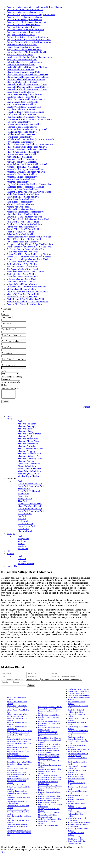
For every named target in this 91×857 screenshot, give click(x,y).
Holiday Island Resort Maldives (49, 749)
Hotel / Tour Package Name (13, 359)
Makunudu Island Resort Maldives (49, 815)
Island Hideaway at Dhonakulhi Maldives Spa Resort (48, 760)
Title (3, 311)
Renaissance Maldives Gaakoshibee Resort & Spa (77, 741)
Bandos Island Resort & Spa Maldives (19, 764)
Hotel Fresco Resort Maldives (48, 751)
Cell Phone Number (11, 341)
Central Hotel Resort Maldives (17, 794)
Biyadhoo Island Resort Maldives (18, 781)
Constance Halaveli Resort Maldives (19, 833)
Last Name (7, 323)
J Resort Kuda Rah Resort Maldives (50, 772)
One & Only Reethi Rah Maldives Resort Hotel (76, 713)
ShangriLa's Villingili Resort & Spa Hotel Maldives (78, 753)
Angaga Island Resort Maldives (17, 744)
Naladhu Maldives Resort (76, 696)
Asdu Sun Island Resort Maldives (18, 758)
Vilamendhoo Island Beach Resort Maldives (77, 822)
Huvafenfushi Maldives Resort (48, 757)
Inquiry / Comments (10, 388)
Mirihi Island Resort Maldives (48, 828)
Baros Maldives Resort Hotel (16, 775)
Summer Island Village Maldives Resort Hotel (75, 778)
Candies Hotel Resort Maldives (17, 787)
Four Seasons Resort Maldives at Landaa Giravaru (49, 731)
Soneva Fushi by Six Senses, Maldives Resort (77, 770)
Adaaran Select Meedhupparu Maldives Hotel (17, 730)
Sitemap (86, 408)
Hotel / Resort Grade (10, 382)
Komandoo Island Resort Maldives (50, 788)
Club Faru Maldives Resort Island (18, 812)
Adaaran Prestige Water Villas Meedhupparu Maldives (17, 718)
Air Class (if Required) (11, 377)
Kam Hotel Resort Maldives (47, 778)
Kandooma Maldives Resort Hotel (49, 780)
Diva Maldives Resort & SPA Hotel (50, 709)
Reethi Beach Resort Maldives (78, 733)
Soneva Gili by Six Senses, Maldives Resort (77, 774)
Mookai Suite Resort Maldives (78, 694)
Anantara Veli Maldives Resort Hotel (19, 742)
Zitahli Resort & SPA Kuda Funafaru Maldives (77, 845)
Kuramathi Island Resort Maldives (49, 799)
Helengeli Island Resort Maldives (49, 740)
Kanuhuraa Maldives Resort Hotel (49, 782)
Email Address (8, 329)
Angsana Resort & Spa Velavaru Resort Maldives (17, 751)
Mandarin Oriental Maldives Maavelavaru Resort (47, 818)
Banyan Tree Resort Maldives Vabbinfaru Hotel (17, 772)
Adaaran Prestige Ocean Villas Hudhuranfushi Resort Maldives (17, 709)
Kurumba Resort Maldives (47, 805)
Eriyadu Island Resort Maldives (48, 718)
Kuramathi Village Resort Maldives (50, 801)
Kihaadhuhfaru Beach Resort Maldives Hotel (48, 785)
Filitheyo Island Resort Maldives (49, 724)
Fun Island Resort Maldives (47, 734)
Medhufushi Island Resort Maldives (50, 822)
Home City (6, 347)
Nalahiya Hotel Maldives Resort (79, 698)
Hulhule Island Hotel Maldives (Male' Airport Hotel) (48, 754)
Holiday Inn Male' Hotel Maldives (49, 747)
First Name (7, 317)
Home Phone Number (11, 335)
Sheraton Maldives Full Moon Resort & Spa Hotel (78, 757)
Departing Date (8, 365)
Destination (6, 353)
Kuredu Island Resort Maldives (48, 803)
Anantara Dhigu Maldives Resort (18, 735)
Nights (4, 371)
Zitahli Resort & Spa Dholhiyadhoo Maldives (76, 840)
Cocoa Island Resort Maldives (17, 827)
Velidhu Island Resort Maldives (78, 814)
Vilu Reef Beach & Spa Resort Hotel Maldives (78, 828)
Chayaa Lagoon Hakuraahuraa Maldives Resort (17, 805)
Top (3, 854)
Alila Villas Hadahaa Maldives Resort (19, 733)
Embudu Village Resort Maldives (49, 711)
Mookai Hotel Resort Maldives (78, 692)
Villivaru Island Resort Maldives (79, 825)
